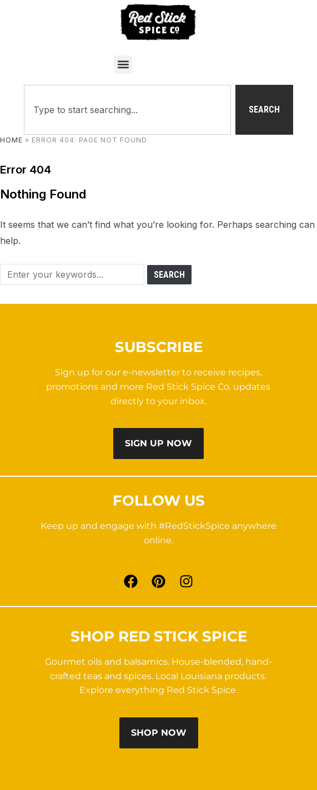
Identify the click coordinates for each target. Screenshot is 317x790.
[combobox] (128, 110)
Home (11, 140)
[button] (123, 64)
